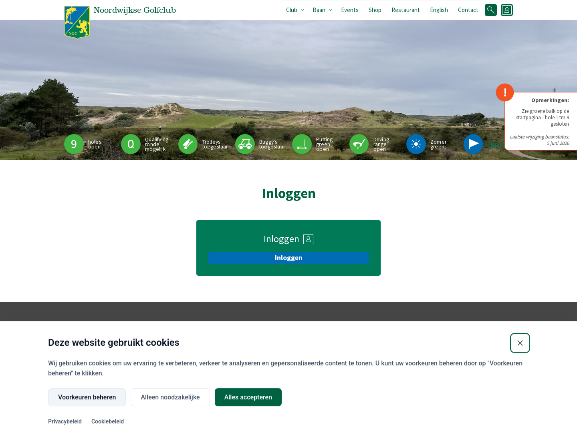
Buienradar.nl (321, 341)
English (439, 10)
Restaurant (405, 10)
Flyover (263, 341)
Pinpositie (499, 144)
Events (350, 10)
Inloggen (289, 257)
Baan (319, 10)
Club (291, 10)
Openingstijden (376, 341)
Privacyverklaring (482, 341)
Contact (468, 10)
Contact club (476, 353)
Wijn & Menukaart (430, 341)
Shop (375, 10)
